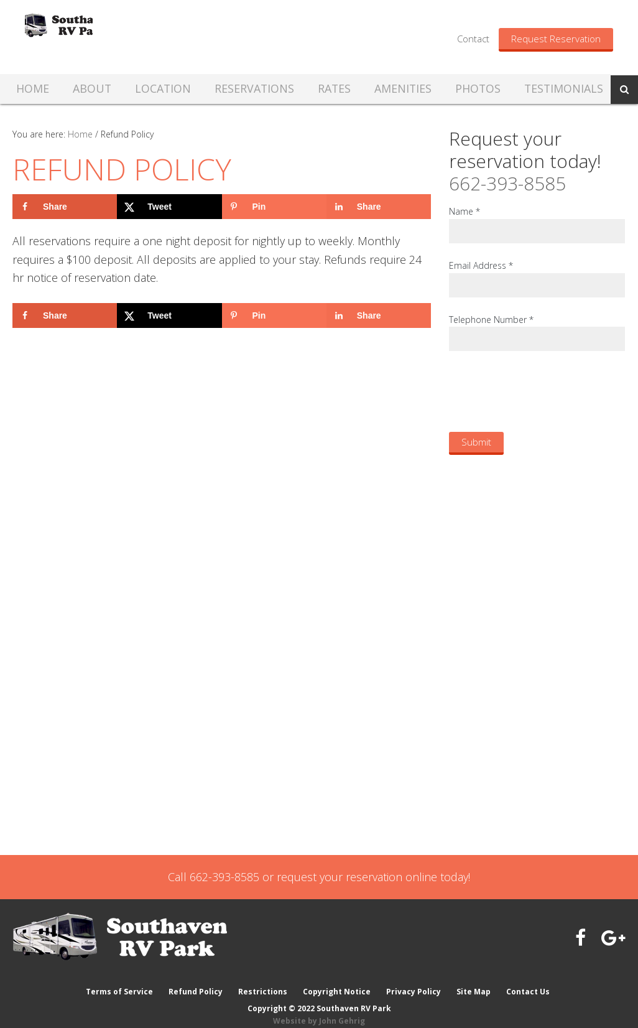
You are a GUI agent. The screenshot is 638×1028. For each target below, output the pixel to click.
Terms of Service (117, 979)
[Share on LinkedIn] (378, 206)
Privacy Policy (414, 979)
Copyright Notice (337, 979)
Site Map (475, 979)
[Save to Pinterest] (274, 206)
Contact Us (530, 979)
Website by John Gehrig (319, 1009)
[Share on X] (169, 206)
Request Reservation (556, 38)
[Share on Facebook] (64, 206)
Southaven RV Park (132, 36)
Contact (473, 38)
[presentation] (543, 391)
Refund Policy (194, 979)
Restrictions (262, 979)
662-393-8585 (507, 183)
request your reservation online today (372, 876)
